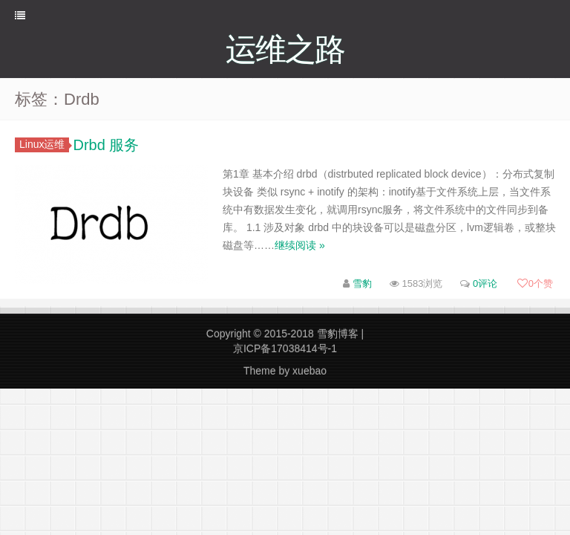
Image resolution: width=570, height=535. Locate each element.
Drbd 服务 (106, 145)
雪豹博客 (337, 334)
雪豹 (362, 283)
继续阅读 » (300, 245)
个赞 (535, 283)
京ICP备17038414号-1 (285, 348)
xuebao (309, 371)
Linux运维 (44, 144)
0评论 (485, 283)
